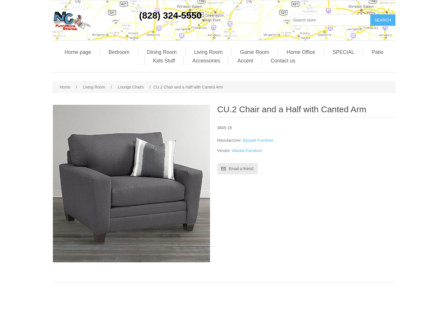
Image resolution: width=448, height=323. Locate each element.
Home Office (301, 52)
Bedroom (119, 52)
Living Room (208, 52)
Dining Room (162, 52)
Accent (245, 61)
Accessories (206, 61)
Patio (377, 52)
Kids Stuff (164, 61)
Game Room (254, 52)
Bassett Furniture (258, 140)
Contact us (283, 61)
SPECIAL (343, 52)
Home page (78, 52)
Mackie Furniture (247, 150)
